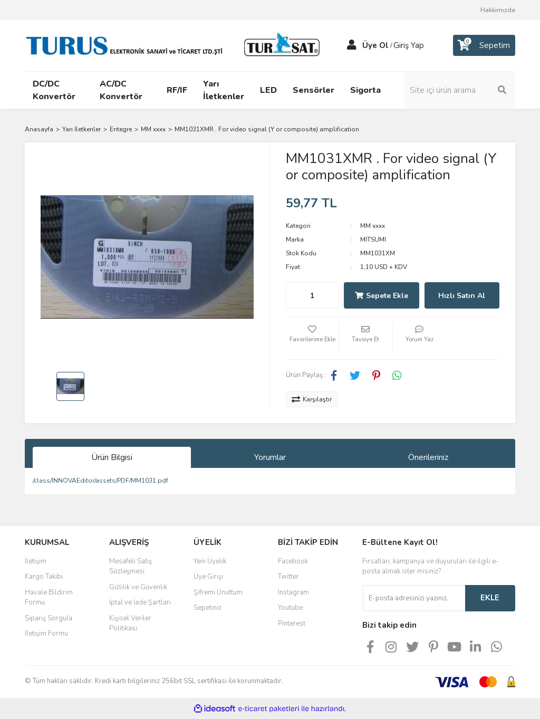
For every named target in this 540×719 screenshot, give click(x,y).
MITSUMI (373, 239)
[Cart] (484, 45)
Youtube (290, 607)
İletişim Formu (46, 633)
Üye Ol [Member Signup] (375, 45)
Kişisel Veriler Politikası (130, 623)
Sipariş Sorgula (48, 618)
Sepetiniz (207, 607)
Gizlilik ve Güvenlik (138, 587)
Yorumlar (270, 457)
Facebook (293, 561)
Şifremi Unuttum (218, 592)
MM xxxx (372, 226)
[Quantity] (312, 295)
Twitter (288, 576)
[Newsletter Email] (413, 598)
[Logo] (175, 45)
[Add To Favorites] (312, 338)
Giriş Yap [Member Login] (408, 45)
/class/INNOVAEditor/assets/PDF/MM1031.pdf (100, 480)
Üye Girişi (208, 576)
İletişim (35, 561)
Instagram (293, 592)
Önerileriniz (428, 457)
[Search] (459, 90)
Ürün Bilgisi (111, 457)
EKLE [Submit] (489, 597)
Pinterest (291, 623)
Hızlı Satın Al (461, 296)
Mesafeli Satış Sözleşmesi (130, 567)
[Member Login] (351, 45)
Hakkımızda (497, 10)
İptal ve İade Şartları (140, 602)
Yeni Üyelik (210, 561)
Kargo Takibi (44, 576)
